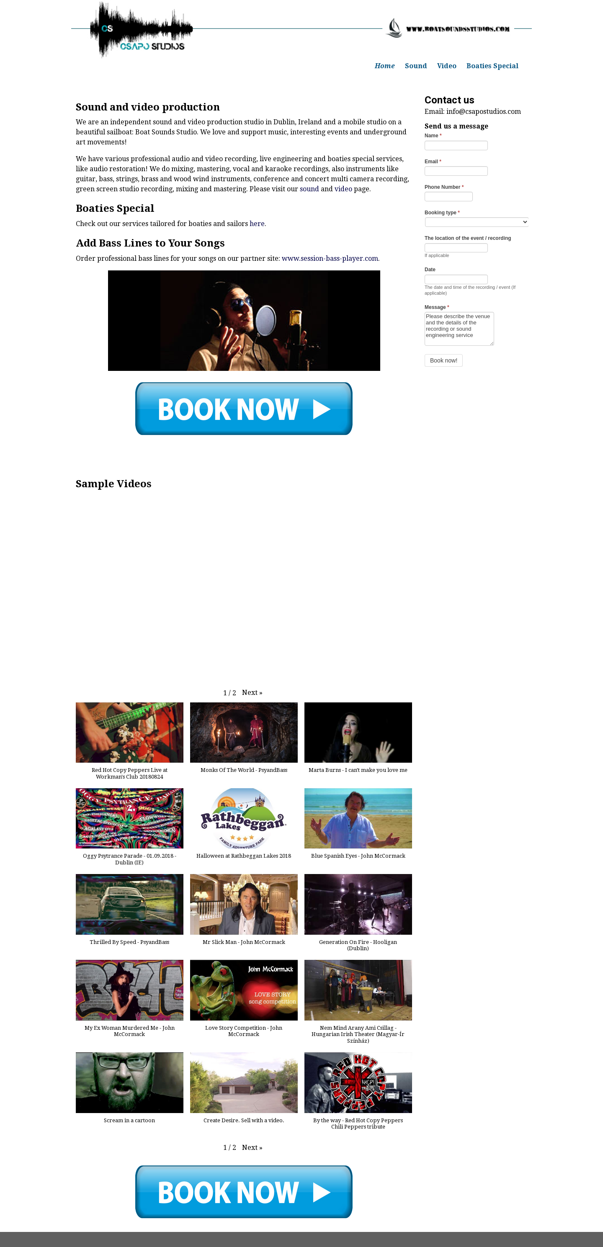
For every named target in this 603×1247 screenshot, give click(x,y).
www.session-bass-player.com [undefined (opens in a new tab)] (330, 258)
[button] (252, 693)
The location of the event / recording (468, 238)
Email (433, 162)
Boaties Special (492, 66)
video (343, 189)
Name (433, 136)
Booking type (442, 213)
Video (446, 66)
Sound (416, 66)
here (257, 224)
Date (430, 270)
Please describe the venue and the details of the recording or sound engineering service (459, 329)
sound (309, 189)
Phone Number (444, 187)
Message (437, 307)
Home (385, 66)
